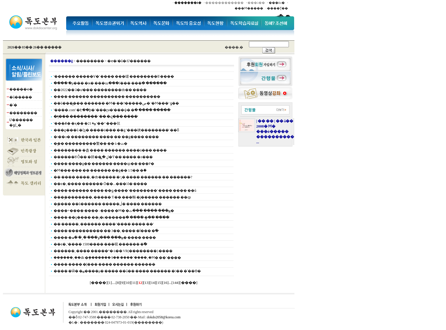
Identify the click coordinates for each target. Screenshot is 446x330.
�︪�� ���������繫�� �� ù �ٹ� (90, 144)
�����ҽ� (21, 89)
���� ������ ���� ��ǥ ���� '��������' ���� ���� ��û (125, 190)
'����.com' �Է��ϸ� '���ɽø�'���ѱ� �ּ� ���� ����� (112, 110)
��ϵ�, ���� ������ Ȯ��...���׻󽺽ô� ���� (100, 184)
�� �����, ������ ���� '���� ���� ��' (104, 224)
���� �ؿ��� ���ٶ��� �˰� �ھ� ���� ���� (105, 237)
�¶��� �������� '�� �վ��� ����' (96, 117)
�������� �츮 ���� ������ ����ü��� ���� (110, 150)
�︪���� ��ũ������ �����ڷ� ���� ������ (108, 204)
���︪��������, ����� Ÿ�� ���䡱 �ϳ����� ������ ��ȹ (122, 197)
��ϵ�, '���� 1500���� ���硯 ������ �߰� (100, 244)
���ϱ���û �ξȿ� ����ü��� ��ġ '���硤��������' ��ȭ (116, 130)
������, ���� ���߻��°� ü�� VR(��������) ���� (113, 251)
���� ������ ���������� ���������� (107, 97)
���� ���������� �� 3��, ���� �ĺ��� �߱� (106, 231)
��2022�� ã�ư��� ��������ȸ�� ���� (100, 90)
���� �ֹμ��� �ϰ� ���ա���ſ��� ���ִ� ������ (110, 83)
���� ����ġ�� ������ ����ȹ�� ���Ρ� (104, 164)
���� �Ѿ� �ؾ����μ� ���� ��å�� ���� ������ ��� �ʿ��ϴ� (127, 271)
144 (176, 282)
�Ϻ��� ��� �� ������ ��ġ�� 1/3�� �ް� (100, 170)
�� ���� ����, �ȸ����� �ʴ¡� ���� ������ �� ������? (123, 177)
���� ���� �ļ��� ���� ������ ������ (104, 264)
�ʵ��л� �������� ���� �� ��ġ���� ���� (106, 137)
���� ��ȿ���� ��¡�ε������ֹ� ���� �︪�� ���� (111, 217)
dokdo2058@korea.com (163, 317)
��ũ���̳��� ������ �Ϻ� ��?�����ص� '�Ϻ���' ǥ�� (116, 103)
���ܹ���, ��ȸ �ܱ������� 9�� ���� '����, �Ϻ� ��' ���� (117, 258)
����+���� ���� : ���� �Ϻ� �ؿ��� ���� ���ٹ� (114, 211)
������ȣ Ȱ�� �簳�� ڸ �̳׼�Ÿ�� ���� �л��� (103, 157)
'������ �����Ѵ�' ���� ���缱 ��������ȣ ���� (114, 76)
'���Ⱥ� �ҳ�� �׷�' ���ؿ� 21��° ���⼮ (87, 123)
